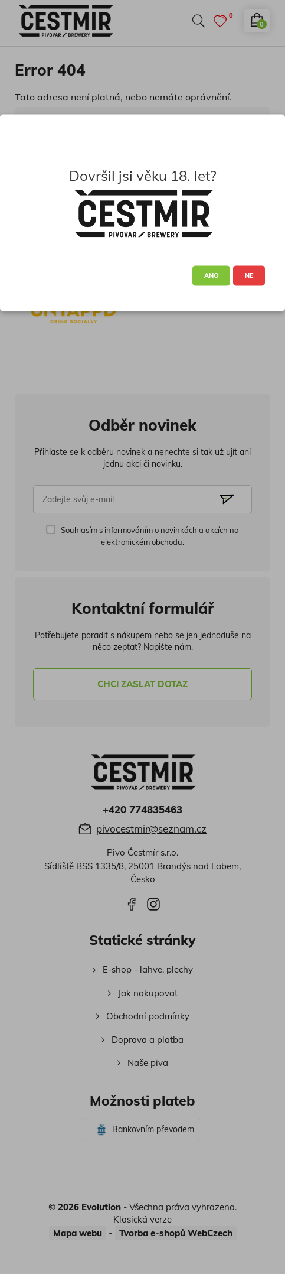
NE (249, 275)
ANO (211, 275)
